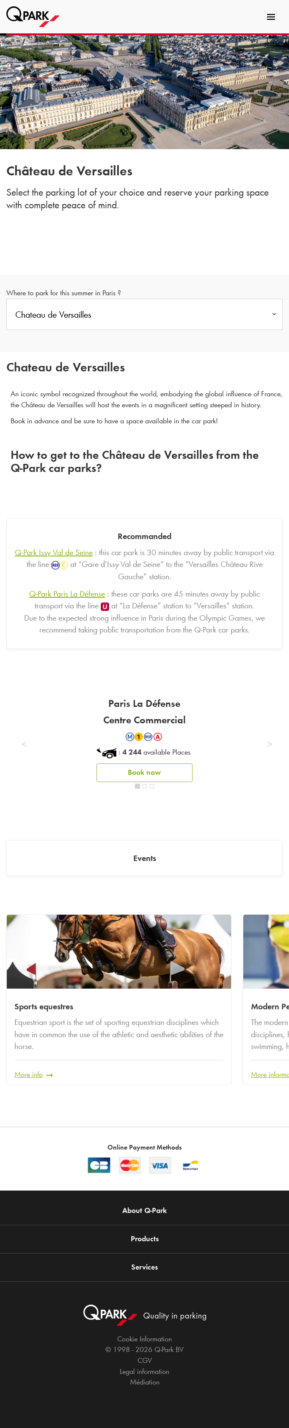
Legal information (144, 1371)
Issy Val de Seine (54, 552)
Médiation (145, 1382)
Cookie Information (144, 1339)
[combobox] (144, 317)
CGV (145, 1360)
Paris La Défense (67, 594)
